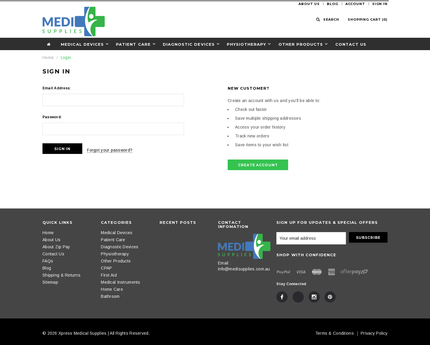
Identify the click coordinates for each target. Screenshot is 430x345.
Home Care (112, 289)
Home (48, 57)
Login (66, 57)
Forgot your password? (116, 148)
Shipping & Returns (61, 275)
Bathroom (110, 296)
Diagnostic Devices (189, 44)
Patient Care (133, 44)
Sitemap (50, 282)
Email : (224, 263)
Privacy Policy (374, 333)
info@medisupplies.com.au (244, 269)
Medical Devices (82, 44)
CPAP (106, 268)
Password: (52, 117)
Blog (332, 4)
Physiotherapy (246, 44)
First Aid (109, 275)
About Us (309, 4)
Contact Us (350, 44)
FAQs (47, 261)
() (368, 19)
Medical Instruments (120, 282)
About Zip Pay (56, 246)
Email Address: (56, 88)
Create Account (258, 165)
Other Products (300, 44)
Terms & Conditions (334, 333)
